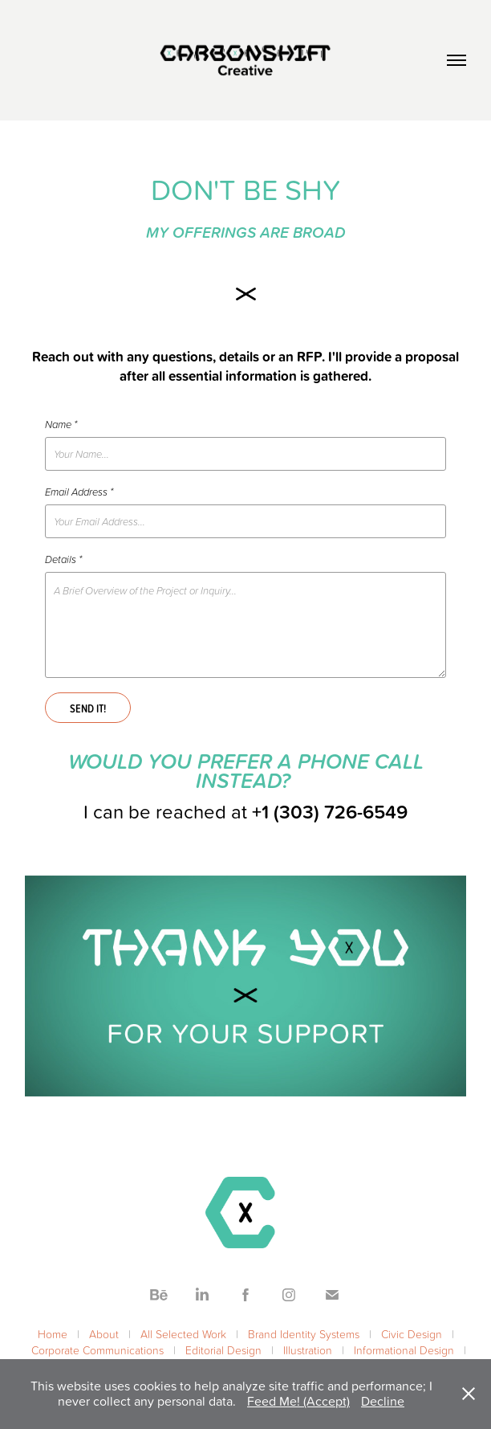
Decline (382, 1401)
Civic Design (411, 1333)
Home (52, 1333)
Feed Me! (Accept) (298, 1401)
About (104, 1333)
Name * (61, 424)
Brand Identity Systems (303, 1333)
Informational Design (404, 1350)
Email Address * (79, 491)
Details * (63, 559)
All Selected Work (183, 1333)
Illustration (307, 1350)
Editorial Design (223, 1350)
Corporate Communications (97, 1350)
